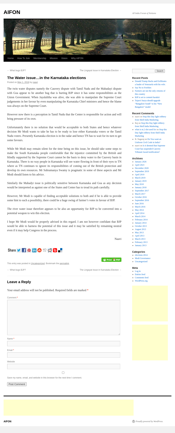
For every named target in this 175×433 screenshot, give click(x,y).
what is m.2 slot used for (145, 129)
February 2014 (141, 219)
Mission (54, 58)
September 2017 (142, 190)
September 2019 (142, 171)
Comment (12, 297)
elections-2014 (141, 255)
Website (11, 361)
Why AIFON (77, 58)
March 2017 (140, 194)
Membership (39, 58)
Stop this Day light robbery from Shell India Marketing (151, 132)
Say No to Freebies (143, 87)
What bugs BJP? (16, 70)
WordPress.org (141, 281)
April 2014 (139, 213)
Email (10, 350)
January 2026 (140, 161)
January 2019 (140, 181)
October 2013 (141, 226)
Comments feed (142, 277)
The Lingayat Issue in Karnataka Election (100, 70)
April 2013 (139, 235)
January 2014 (140, 223)
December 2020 (142, 168)
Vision (64, 58)
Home (11, 58)
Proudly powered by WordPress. (149, 421)
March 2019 (140, 178)
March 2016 (140, 207)
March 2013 (140, 239)
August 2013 (140, 229)
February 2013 (141, 242)
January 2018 (140, 187)
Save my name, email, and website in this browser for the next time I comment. (44, 377)
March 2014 (140, 216)
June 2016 (139, 203)
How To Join (23, 58)
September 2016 (142, 200)
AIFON (12, 12)
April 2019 (139, 174)
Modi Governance (143, 258)
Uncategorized (38, 263)
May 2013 (139, 232)
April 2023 (139, 165)
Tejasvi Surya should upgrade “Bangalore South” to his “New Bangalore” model (148, 103)
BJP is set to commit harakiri (147, 97)
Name (10, 338)
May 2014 (139, 210)
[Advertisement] (150, 303)
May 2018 (139, 184)
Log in (138, 271)
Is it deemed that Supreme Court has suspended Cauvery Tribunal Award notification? (150, 148)
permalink (64, 263)
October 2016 (141, 197)
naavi (35, 82)
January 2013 (140, 245)
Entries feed (140, 274)
